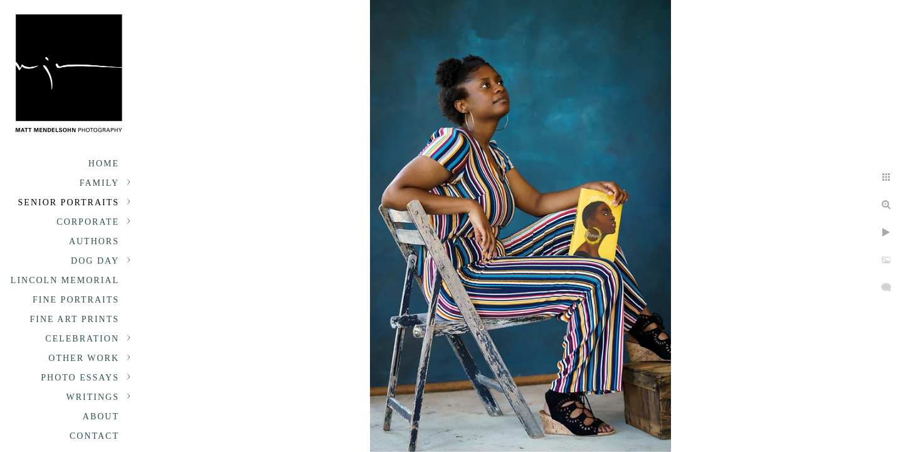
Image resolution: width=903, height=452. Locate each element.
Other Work (83, 358)
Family (99, 183)
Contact (94, 436)
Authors (94, 241)
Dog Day (95, 261)
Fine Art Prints (74, 319)
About (101, 416)
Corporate (87, 222)
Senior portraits (68, 202)
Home (103, 163)
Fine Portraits (76, 299)
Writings (92, 397)
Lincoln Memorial (65, 280)
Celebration (82, 338)
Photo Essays (80, 377)
